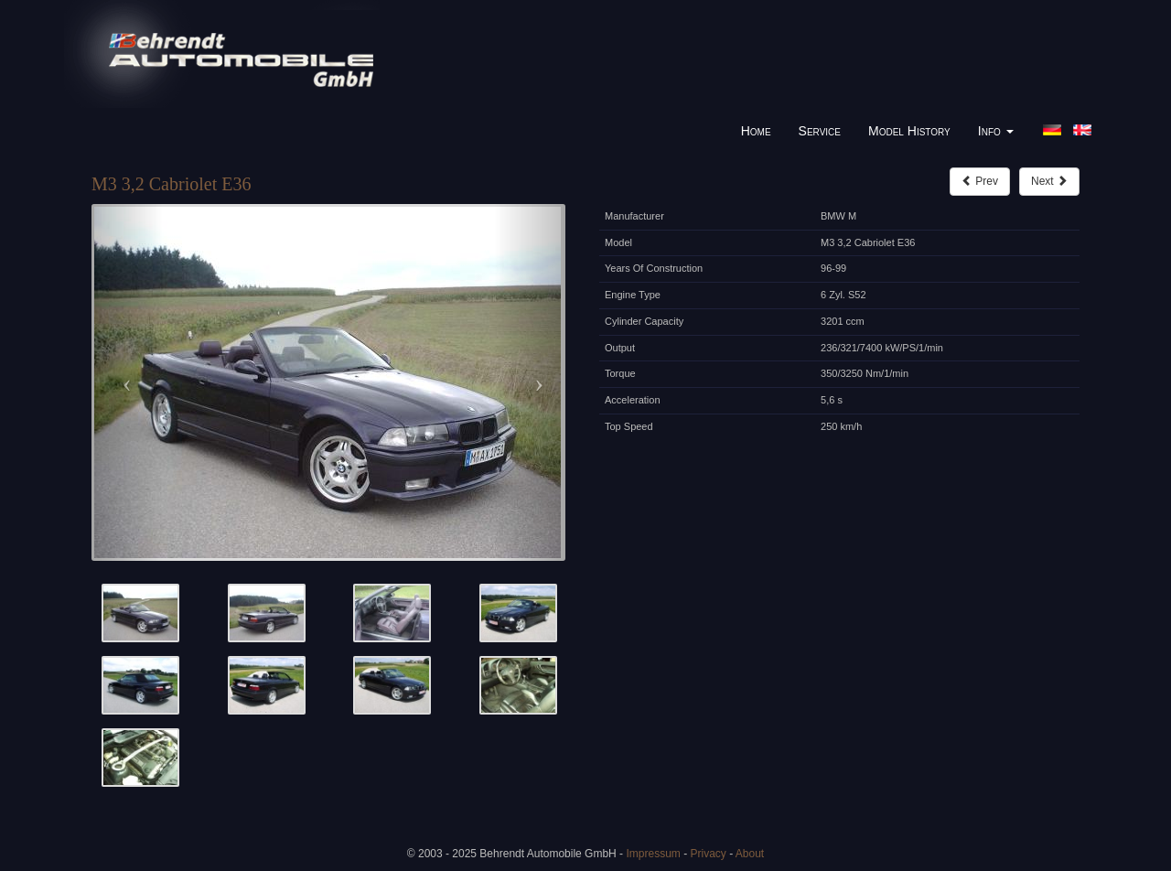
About (750, 853)
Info (996, 131)
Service (820, 131)
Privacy (707, 853)
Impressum (653, 853)
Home (756, 131)
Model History (909, 131)
